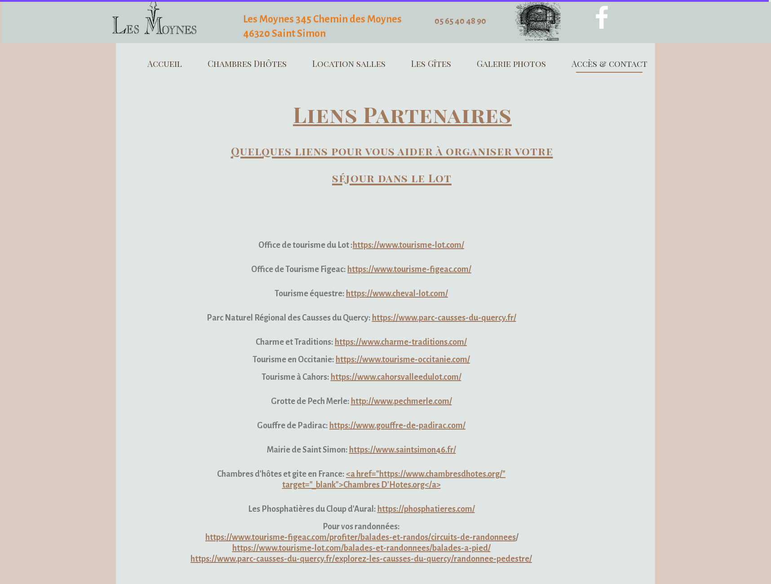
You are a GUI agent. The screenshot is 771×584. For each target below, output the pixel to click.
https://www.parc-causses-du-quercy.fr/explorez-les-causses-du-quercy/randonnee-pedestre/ (361, 558)
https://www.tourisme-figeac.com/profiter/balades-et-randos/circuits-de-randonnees (360, 537)
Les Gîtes (431, 63)
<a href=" (362, 474)
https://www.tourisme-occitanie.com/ (403, 359)
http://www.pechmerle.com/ (401, 401)
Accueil (164, 63)
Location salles (349, 63)
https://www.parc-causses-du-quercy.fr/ (444, 317)
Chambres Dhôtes (247, 63)
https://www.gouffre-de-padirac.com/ (397, 425)
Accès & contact (609, 63)
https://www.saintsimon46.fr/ (402, 449)
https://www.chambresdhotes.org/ (440, 474)
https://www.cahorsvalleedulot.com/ (396, 377)
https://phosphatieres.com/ (426, 509)
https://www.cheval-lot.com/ (397, 293)
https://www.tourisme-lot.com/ (408, 245)
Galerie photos (511, 63)
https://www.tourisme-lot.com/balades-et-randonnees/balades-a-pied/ (361, 548)
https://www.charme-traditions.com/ (401, 342)
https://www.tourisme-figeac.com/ (409, 269)
